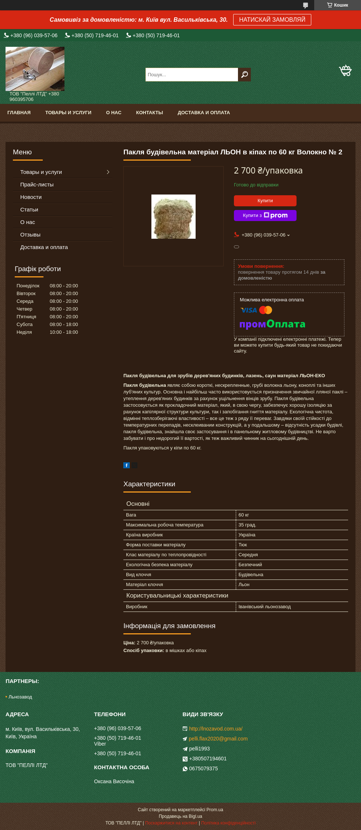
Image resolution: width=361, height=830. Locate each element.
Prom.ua (215, 809)
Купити (265, 200)
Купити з (265, 215)
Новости (31, 197)
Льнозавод (20, 697)
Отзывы (30, 234)
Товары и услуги (68, 112)
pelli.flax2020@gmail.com (218, 739)
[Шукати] (244, 74)
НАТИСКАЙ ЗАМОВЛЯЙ (272, 20)
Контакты (149, 112)
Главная (19, 112)
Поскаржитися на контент (171, 823)
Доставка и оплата (204, 112)
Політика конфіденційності (228, 823)
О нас (114, 112)
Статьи (29, 209)
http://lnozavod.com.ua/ (216, 729)
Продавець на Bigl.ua (180, 816)
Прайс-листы (37, 184)
